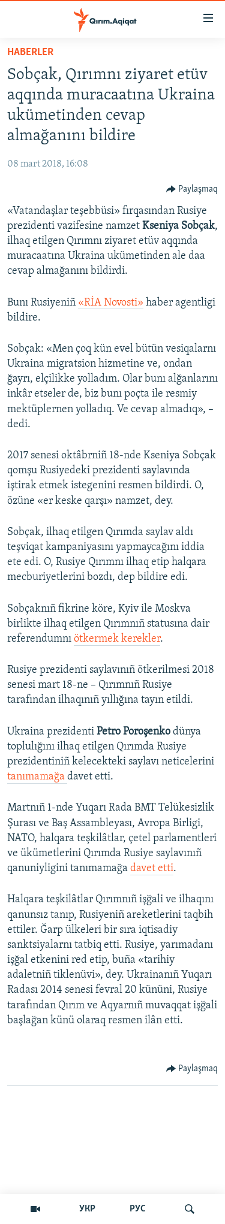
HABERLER (30, 52)
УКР (87, 1209)
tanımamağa (37, 776)
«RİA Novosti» (110, 303)
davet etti (151, 868)
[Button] (192, 189)
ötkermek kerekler (117, 639)
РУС (138, 1209)
